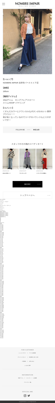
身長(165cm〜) (3, 216)
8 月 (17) (1, 270)
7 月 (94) (1, 303)
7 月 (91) (1, 320)
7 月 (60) (1, 287)
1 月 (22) (1, 278)
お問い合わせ (31, 361)
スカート (1, 206)
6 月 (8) (1, 240)
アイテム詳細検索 (32, 352)
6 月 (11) (1, 272)
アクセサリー (2, 210)
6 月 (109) (2, 305)
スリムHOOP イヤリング (14, 103)
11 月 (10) (2, 266)
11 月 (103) (2, 315)
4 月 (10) (1, 258)
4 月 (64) (1, 226)
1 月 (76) (1, 311)
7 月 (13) (1, 271)
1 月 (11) (1, 262)
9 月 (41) (1, 236)
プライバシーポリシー (22, 357)
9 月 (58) (1, 285)
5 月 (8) (1, 241)
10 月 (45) (2, 283)
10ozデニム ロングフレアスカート (19, 100)
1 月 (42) (1, 327)
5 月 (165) (2, 306)
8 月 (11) (1, 253)
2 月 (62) (1, 310)
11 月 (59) (2, 282)
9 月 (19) (1, 268)
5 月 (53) (1, 225)
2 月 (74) (1, 228)
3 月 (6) (1, 260)
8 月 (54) (1, 286)
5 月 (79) (1, 290)
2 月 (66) (1, 293)
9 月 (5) (1, 252)
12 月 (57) (2, 330)
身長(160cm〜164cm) (4, 215)
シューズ (1, 200)
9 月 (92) (1, 301)
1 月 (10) (1, 246)
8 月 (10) (1, 237)
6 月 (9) (1, 256)
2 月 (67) (1, 326)
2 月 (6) (1, 245)
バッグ (1, 209)
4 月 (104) (2, 307)
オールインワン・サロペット (5, 205)
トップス (1, 202)
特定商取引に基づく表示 (33, 357)
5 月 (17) (1, 257)
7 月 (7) (1, 255)
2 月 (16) (1, 261)
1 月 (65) (1, 295)
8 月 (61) (1, 335)
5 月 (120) (2, 322)
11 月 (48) (2, 233)
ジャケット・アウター (4, 201)
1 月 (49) (1, 230)
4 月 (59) (1, 291)
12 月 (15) (2, 265)
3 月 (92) (1, 325)
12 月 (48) (2, 232)
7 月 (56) (1, 336)
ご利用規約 (24, 361)
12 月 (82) (2, 297)
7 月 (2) (1, 238)
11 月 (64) (2, 331)
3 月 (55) (1, 227)
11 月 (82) (2, 298)
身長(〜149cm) (3, 211)
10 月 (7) (1, 251)
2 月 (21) (1, 277)
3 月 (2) (1, 243)
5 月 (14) (1, 273)
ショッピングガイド (22, 352)
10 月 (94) (2, 300)
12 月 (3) (1, 248)
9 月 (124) (2, 317)
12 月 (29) (2, 281)
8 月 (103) (2, 302)
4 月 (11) (1, 242)
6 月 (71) (1, 288)
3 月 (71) (1, 292)
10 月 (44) (2, 235)
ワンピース (2, 207)
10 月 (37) (2, 332)
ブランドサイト (27, 382)
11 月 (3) (1, 250)
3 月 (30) (1, 276)
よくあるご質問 (27, 365)
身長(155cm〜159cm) (4, 214)
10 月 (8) (1, 267)
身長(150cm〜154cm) (4, 212)
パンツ (1, 204)
